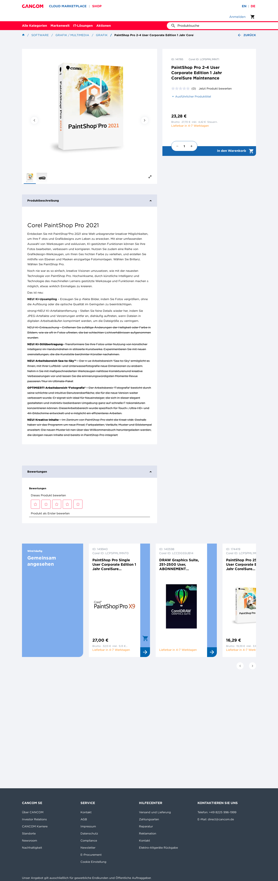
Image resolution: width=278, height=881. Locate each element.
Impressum (88, 826)
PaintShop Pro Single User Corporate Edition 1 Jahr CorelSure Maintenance (114, 564)
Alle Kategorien (34, 26)
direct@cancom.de (221, 819)
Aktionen (103, 26)
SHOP (97, 6)
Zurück (246, 35)
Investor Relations (34, 819)
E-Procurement (91, 854)
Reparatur (146, 826)
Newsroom (29, 840)
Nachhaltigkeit (32, 847)
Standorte (29, 833)
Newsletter (87, 847)
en (244, 6)
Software (40, 35)
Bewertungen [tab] (89, 471)
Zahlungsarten (149, 819)
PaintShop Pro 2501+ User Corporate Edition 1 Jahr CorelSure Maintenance (248, 564)
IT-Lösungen (83, 26)
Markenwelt (60, 26)
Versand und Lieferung (155, 812)
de (253, 6)
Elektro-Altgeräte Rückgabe (158, 847)
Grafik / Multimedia (72, 35)
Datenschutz (89, 833)
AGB (83, 819)
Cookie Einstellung (93, 861)
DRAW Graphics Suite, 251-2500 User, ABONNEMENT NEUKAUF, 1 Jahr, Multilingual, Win (179, 564)
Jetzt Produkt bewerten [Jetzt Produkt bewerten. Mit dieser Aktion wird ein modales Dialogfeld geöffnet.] (215, 88)
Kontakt (85, 812)
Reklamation (147, 833)
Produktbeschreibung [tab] (89, 200)
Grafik (102, 35)
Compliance (88, 840)
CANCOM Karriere (35, 826)
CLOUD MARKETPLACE (68, 6)
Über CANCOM (32, 812)
